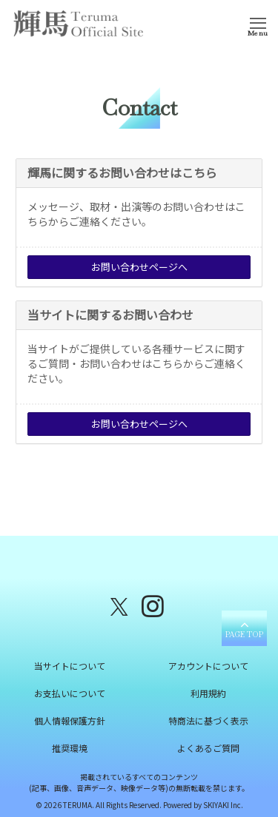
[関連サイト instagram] (153, 605)
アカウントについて (208, 665)
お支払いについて (69, 693)
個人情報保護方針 (69, 720)
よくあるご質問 (208, 748)
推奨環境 (69, 748)
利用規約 (208, 693)
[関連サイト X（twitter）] (119, 605)
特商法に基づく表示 (208, 720)
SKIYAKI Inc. (223, 804)
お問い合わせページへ (139, 267)
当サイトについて (69, 665)
